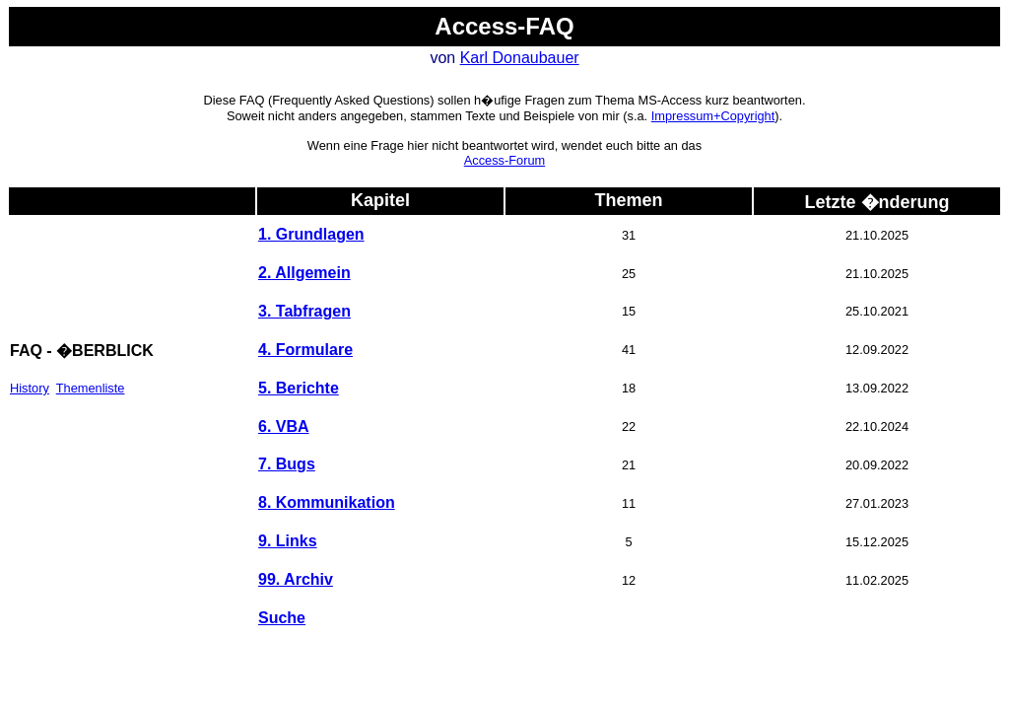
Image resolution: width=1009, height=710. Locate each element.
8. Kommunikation (326, 502)
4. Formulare (305, 349)
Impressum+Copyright (713, 115)
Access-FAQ (504, 26)
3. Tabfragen (304, 311)
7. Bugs (286, 464)
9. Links (287, 540)
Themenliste (90, 388)
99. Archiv (295, 579)
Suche (281, 617)
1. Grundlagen (311, 234)
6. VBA (283, 426)
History (29, 388)
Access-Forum (504, 160)
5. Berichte (298, 388)
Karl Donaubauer (519, 57)
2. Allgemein (304, 272)
